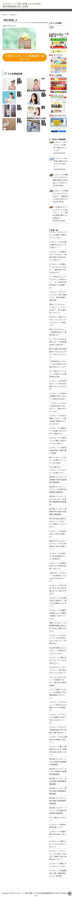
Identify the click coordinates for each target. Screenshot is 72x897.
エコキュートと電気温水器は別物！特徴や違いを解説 (57, 450)
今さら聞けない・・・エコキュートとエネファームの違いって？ (57, 470)
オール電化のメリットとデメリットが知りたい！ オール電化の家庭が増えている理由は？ (57, 282)
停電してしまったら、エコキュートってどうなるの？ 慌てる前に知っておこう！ (19, 79)
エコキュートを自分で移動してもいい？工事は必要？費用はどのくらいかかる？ (19, 93)
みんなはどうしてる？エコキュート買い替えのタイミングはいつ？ (57, 670)
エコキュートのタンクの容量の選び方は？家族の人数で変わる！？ (57, 730)
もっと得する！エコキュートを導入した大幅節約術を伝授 (57, 374)
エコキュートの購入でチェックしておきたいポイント (57, 844)
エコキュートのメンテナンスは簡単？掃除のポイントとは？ (57, 235)
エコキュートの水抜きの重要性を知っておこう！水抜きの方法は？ (57, 396)
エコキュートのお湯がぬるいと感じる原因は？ (57, 534)
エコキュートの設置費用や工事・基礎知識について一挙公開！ (57, 873)
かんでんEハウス (60, 115)
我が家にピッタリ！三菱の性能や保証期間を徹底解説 (57, 801)
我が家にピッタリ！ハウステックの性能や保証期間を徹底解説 (57, 489)
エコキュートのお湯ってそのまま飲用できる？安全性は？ (19, 119)
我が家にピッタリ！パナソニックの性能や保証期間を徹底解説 (57, 810)
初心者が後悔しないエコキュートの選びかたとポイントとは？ (57, 650)
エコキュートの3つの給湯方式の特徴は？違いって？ (58, 739)
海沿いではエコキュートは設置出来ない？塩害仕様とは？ (57, 332)
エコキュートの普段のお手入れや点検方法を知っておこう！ (57, 566)
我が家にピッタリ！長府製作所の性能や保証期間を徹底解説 (57, 511)
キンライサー (58, 55)
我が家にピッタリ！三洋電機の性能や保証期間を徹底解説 (57, 479)
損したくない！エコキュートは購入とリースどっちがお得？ (57, 460)
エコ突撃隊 (58, 75)
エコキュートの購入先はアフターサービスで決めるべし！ (57, 660)
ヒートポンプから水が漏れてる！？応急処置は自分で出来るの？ (57, 342)
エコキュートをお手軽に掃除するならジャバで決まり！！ (57, 245)
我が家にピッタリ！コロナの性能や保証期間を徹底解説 (57, 762)
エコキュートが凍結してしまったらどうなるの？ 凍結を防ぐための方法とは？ (44, 121)
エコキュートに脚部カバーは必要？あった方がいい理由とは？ (57, 431)
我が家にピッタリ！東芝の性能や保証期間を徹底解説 (57, 791)
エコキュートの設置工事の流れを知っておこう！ (57, 834)
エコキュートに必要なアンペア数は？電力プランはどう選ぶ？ (57, 440)
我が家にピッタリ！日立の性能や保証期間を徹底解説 (57, 781)
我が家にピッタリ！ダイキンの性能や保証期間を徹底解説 (57, 771)
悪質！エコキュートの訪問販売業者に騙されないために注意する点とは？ (19, 106)
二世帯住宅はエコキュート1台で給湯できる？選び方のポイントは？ (58, 364)
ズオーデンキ (59, 95)
